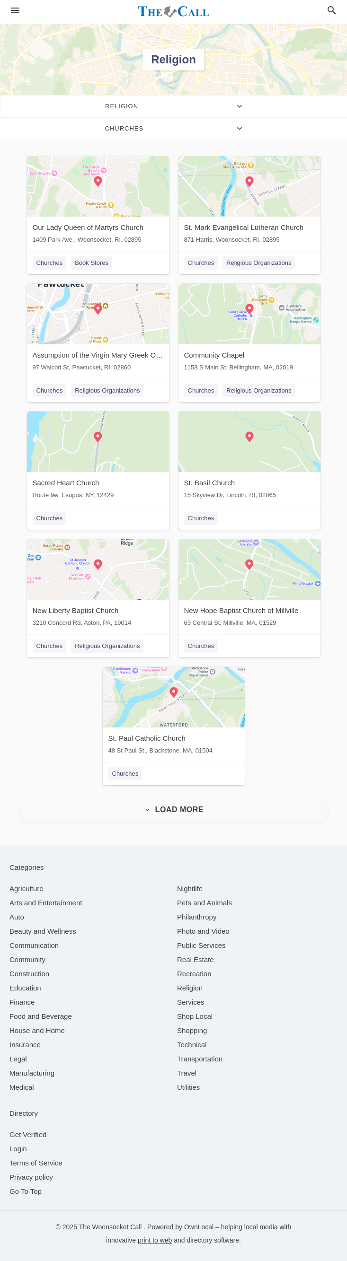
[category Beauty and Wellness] (42, 931)
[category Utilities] (188, 1087)
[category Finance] (22, 1002)
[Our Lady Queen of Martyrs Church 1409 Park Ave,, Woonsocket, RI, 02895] (98, 201)
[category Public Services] (201, 945)
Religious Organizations (258, 262)
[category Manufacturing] (31, 1073)
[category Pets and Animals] (204, 903)
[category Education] (25, 988)
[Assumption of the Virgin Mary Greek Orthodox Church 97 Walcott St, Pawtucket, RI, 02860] (98, 329)
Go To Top (25, 1191)
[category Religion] (190, 988)
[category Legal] (18, 1059)
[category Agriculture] (26, 888)
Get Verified (27, 1134)
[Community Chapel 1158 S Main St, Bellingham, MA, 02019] (249, 329)
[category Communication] (34, 945)
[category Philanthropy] (196, 917)
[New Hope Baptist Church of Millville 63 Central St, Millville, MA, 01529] (249, 584)
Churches (49, 262)
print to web (155, 1240)
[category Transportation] (199, 1059)
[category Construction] (29, 974)
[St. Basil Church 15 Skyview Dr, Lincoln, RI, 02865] (249, 457)
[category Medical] (21, 1087)
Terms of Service (35, 1163)
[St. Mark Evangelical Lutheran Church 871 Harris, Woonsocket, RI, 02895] (249, 201)
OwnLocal (199, 1227)
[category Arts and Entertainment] (45, 903)
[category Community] (27, 959)
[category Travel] (186, 1073)
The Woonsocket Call (111, 1227)
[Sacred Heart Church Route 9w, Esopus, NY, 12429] (98, 457)
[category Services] (191, 1002)
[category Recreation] (194, 974)
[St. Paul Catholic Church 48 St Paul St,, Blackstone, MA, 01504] (173, 712)
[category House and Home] (37, 1030)
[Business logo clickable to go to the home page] (173, 12)
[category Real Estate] (195, 959)
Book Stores (91, 262)
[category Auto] (16, 917)
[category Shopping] (192, 1030)
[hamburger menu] (15, 11)
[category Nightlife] (190, 888)
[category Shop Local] (195, 1016)
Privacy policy (31, 1177)
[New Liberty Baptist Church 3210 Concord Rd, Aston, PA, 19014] (98, 584)
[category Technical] (192, 1045)
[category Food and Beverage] (40, 1016)
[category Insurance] (25, 1045)
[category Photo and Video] (203, 931)
